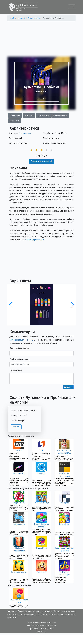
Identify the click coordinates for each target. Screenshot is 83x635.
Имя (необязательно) (19, 348)
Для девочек (43, 115)
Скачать (41, 98)
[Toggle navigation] (71, 6)
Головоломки (25, 133)
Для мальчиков (60, 115)
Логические (15, 115)
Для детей (28, 115)
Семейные (14, 121)
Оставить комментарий (41, 161)
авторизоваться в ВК (21, 340)
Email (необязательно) (19, 359)
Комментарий (15, 370)
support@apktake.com (34, 240)
